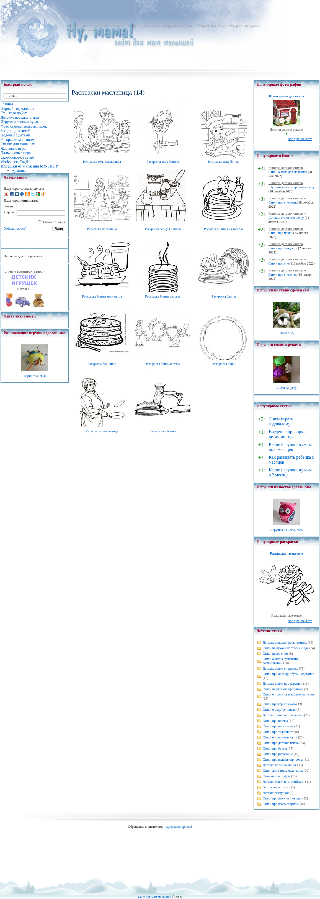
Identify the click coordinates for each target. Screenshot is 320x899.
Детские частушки (276, 793)
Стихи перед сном (275, 654)
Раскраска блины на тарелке (224, 229)
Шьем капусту (286, 388)
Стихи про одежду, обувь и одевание (288, 674)
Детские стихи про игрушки (282, 683)
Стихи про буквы (275, 748)
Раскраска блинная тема (163, 364)
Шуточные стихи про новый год (291, 187)
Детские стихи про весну (286, 218)
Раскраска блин (223, 364)
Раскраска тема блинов (163, 162)
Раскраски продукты (244, 26)
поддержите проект (177, 827)
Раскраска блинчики (102, 364)
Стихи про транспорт (278, 732)
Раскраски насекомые (286, 616)
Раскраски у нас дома (177, 26)
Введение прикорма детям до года (287, 434)
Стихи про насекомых (278, 726)
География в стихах (276, 787)
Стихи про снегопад (283, 274)
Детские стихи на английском (283, 782)
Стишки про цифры (276, 776)
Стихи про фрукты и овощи (282, 798)
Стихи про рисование (278, 754)
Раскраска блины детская (162, 296)
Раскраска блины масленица (102, 296)
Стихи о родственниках (279, 710)
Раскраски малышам (142, 26)
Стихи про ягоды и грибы (281, 804)
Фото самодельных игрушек (103, 26)
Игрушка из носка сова (286, 530)
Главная (72, 26)
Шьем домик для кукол (286, 96)
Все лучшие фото (300, 139)
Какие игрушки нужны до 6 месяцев (290, 447)
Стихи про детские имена (281, 743)
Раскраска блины (224, 296)
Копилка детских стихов (286, 168)
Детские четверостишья (279, 765)
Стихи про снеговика (283, 202)
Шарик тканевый (34, 376)
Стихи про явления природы (283, 759)
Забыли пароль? (15, 228)
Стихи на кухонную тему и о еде (286, 648)
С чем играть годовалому (281, 421)
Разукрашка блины (162, 431)
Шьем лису (286, 333)
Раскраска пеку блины (223, 162)
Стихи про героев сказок (280, 704)
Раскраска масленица (102, 229)
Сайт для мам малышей (154, 897)
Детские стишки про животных (285, 642)
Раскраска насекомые (286, 553)
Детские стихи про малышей (283, 715)
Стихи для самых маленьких (283, 771)
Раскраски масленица (82, 30)
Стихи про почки (281, 233)
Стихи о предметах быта (280, 737)
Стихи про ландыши (283, 248)
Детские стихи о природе (280, 669)
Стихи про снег (279, 263)
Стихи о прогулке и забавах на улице (289, 694)
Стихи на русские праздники (283, 689)
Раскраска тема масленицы (102, 162)
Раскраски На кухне (211, 26)
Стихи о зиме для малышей (288, 172)
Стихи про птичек (275, 721)
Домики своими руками (286, 129)
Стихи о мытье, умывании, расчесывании (281, 661)
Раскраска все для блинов (163, 229)
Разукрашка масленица (102, 431)
